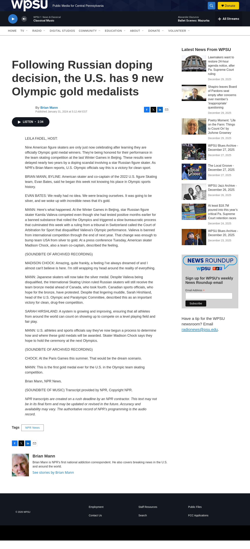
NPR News (32, 436)
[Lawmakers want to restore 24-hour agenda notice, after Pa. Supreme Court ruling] (194, 72)
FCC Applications (198, 524)
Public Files (195, 515)
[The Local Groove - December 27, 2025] (194, 180)
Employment (96, 515)
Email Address (195, 299)
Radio (37, 39)
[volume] (24, 27)
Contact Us (95, 524)
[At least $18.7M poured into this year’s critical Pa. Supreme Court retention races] (194, 220)
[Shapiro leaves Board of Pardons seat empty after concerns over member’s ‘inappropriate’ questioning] (194, 101)
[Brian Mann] (20, 473)
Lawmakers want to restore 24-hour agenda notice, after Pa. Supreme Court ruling (221, 74)
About (135, 39)
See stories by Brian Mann (53, 481)
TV (22, 39)
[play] (13, 27)
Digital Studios (62, 39)
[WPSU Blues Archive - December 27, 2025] (194, 160)
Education (113, 39)
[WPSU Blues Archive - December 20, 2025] (194, 245)
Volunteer (177, 39)
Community (88, 39)
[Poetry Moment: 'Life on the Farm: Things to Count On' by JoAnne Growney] (194, 135)
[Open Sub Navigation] (26, 39)
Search (142, 524)
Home (12, 39)
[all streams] (228, 27)
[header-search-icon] (213, 10)
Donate (232, 10)
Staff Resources (147, 515)
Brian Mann (49, 116)
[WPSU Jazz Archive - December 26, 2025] (194, 200)
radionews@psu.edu (200, 338)
